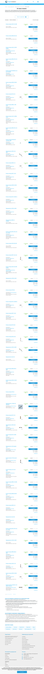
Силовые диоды (7, 658)
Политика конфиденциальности (9, 638)
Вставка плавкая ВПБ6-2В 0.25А (11, 35)
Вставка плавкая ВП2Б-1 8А (10, 505)
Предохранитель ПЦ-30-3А (10, 516)
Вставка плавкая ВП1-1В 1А (10, 415)
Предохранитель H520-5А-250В (11, 540)
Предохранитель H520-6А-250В (11, 278)
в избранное (36, 31)
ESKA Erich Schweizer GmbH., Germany (11, 449)
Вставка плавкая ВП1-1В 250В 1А (11, 196)
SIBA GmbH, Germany (13, 460)
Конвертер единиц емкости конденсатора (27, 647)
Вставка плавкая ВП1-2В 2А (10, 324)
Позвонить (22, 4)
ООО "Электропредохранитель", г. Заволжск (10, 473)
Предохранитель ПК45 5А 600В (11, 208)
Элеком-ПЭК (7, 656)
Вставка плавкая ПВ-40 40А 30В (11, 243)
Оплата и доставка (24, 641)
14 (13, 594)
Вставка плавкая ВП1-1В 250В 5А (11, 301)
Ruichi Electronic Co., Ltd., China (10, 508)
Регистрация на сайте (8, 641)
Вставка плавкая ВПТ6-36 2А (11, 336)
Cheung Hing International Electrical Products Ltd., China (10, 51)
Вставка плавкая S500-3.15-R (11, 563)
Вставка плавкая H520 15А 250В (11, 24)
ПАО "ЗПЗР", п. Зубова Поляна (10, 62)
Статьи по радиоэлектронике (26, 644)
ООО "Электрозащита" (13, 292)
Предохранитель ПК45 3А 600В (11, 347)
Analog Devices (7, 666)
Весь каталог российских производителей (11, 659)
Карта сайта (6, 644)
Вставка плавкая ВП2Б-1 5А (10, 162)
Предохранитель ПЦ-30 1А (10, 356)
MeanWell (6, 664)
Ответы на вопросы (24, 642)
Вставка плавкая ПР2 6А (10, 391)
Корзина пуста (27, 1)
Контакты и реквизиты (25, 639)
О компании (23, 636)
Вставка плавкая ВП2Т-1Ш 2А (11, 173)
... (12, 594)
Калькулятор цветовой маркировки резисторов (28, 645)
